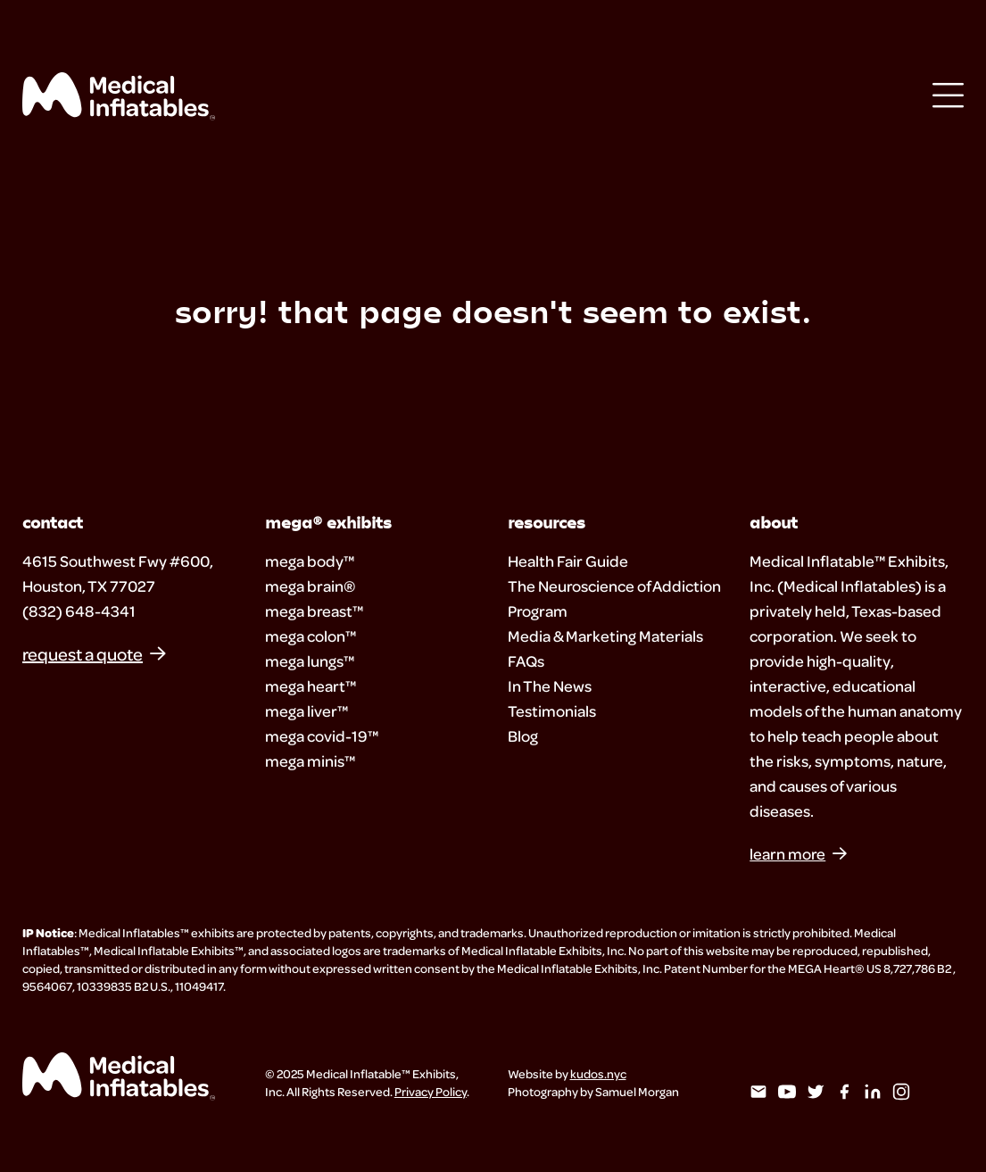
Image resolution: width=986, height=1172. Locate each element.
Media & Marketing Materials (605, 636)
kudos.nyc (598, 1073)
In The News (550, 686)
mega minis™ (310, 761)
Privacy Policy (430, 1091)
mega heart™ (310, 686)
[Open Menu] (948, 97)
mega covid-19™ (321, 736)
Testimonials (552, 711)
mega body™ (309, 561)
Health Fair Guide (568, 561)
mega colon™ (310, 636)
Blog (523, 736)
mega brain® (310, 586)
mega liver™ (306, 711)
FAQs (526, 661)
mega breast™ (314, 611)
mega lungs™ (309, 661)
